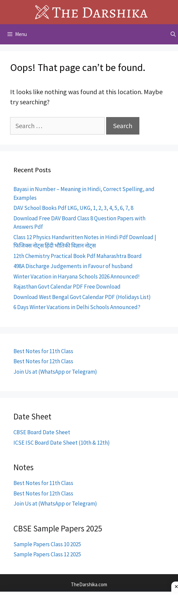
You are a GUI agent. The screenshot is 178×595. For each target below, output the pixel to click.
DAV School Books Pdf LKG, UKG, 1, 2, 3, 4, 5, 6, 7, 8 (73, 208)
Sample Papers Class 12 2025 (47, 554)
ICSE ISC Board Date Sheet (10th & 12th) (61, 442)
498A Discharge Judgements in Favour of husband (73, 266)
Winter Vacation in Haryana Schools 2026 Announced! (76, 276)
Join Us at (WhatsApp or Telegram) (55, 371)
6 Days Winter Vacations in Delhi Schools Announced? (76, 307)
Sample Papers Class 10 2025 (47, 544)
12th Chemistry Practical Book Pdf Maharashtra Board (77, 256)
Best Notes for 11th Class (43, 351)
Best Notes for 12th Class (43, 361)
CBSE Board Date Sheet (41, 432)
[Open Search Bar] (173, 34)
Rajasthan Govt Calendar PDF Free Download (67, 286)
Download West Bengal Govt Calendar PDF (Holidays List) (82, 297)
